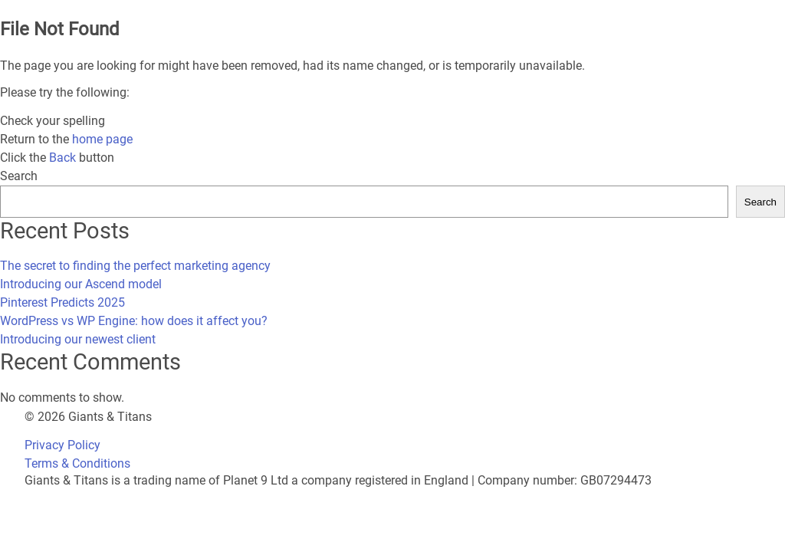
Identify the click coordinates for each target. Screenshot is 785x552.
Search (19, 176)
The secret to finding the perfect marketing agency (135, 265)
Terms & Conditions (77, 463)
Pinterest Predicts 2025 (62, 302)
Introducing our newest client (78, 339)
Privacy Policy (62, 445)
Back (62, 157)
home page (102, 139)
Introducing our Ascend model (81, 284)
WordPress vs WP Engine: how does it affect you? (134, 321)
